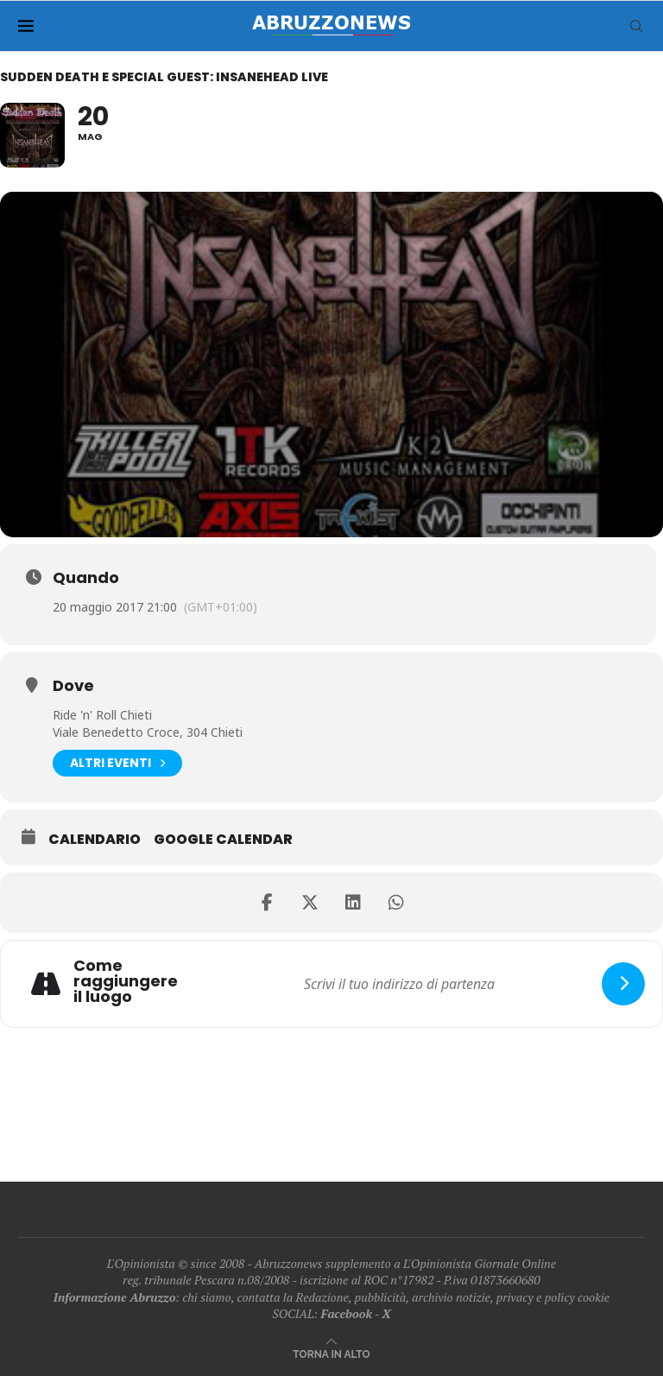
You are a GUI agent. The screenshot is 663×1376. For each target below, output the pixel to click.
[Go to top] (331, 1353)
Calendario (94, 839)
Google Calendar (223, 839)
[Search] (636, 26)
